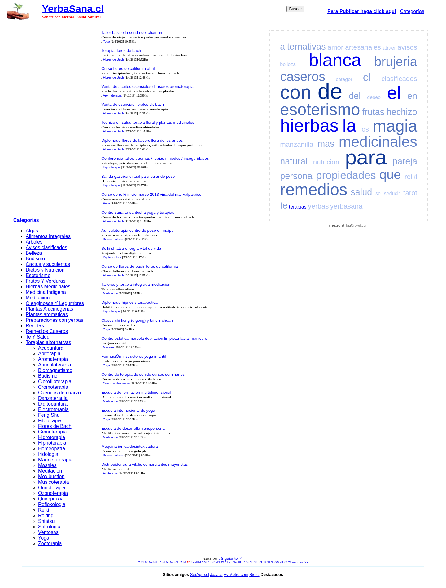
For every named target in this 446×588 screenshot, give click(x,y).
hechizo (402, 112)
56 (163, 562)
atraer (389, 48)
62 (138, 562)
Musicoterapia (53, 482)
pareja (404, 161)
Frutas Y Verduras (45, 281)
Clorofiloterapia (55, 381)
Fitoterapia (50, 420)
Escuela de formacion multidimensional (136, 392)
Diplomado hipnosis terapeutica (129, 302)
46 (205, 562)
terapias (298, 206)
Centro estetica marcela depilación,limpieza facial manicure (154, 338)
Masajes (47, 465)
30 (272, 562)
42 (222, 562)
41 (226, 562)
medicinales (378, 141)
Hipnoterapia (52, 443)
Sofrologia (49, 526)
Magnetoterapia (55, 459)
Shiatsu (46, 521)
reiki (410, 177)
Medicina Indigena (46, 292)
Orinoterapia (51, 487)
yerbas (318, 206)
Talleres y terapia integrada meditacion (135, 284)
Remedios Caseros (47, 331)
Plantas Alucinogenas (49, 309)
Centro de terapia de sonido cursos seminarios (143, 374)
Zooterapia (50, 543)
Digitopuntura (53, 403)
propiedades (346, 175)
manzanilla (296, 144)
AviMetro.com (236, 574)
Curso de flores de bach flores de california (139, 266)
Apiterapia (49, 353)
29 (277, 562)
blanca (335, 60)
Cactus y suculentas (48, 264)
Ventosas (48, 532)
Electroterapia (53, 409)
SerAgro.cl (199, 574)
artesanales (363, 47)
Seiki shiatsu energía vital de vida (131, 248)
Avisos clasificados (46, 247)
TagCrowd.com (357, 225)
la (349, 125)
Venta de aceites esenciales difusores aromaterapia (147, 86)
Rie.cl (254, 574)
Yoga (43, 538)
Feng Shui (49, 415)
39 (235, 562)
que (390, 174)
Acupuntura (50, 348)
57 (159, 562)
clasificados (399, 79)
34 (256, 562)
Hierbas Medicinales (48, 286)
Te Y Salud (38, 336)
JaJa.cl (216, 574)
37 (243, 562)
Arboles (34, 242)
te (283, 205)
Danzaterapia (53, 398)
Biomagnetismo (55, 370)
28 (281, 562)
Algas (32, 230)
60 (146, 562)
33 (260, 562)
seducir (392, 193)
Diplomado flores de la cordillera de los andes (142, 140)
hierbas (309, 125)
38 (239, 562)
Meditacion (38, 297)
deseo (374, 97)
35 (251, 562)
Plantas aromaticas (47, 314)
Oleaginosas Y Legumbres (55, 303)
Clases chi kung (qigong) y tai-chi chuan (137, 320)
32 (264, 562)
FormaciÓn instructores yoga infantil (133, 356)
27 (285, 562)
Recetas (35, 325)
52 (180, 562)
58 (155, 562)
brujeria (395, 61)
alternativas (303, 47)
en (412, 96)
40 (230, 562)
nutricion (326, 162)
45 (209, 562)
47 (201, 562)
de (330, 91)
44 (214, 562)
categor (344, 79)
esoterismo (320, 109)
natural (293, 161)
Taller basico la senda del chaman (131, 32)
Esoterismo (38, 275)
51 (184, 562)
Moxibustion (51, 476)
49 (193, 562)
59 (150, 562)
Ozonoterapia (53, 493)
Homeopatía (51, 448)
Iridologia (48, 454)
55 (167, 562)
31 (268, 562)
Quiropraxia (51, 498)
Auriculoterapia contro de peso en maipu (137, 230)
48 (197, 562)
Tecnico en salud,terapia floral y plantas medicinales (147, 122)
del (355, 96)
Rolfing (46, 515)
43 (218, 562)
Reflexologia (51, 504)
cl (367, 77)
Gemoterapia (52, 431)
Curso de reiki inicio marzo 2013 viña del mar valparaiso (151, 194)
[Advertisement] (55, 121)
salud (361, 192)
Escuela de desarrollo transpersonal (133, 428)
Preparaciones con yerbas (54, 320)
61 (142, 562)
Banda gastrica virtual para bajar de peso (138, 176)
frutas (373, 112)
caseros (302, 76)
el (394, 93)
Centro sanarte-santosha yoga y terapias (137, 212)
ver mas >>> (301, 562)
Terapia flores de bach (121, 50)
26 (289, 562)
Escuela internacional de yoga (128, 410)
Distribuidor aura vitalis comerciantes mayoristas (144, 464)
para (366, 157)
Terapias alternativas (48, 342)
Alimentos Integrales (48, 236)
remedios (313, 189)
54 (172, 562)
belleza (288, 64)
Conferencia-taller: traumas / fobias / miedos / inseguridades (155, 158)
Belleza (34, 253)
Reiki (43, 510)
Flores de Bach (55, 426)
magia (395, 126)
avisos (407, 47)
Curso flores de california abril (128, 68)
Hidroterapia (51, 437)
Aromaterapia (53, 359)
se (378, 193)
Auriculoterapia (54, 364)
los (364, 129)
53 (176, 562)
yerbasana (346, 206)
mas (325, 144)
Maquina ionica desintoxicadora (129, 446)
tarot (410, 193)
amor (335, 47)
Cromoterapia (53, 387)
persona (296, 176)
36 (247, 562)
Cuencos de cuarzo (59, 392)
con (295, 92)
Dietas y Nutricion (45, 269)
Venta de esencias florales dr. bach (132, 104)
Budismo (35, 258)
